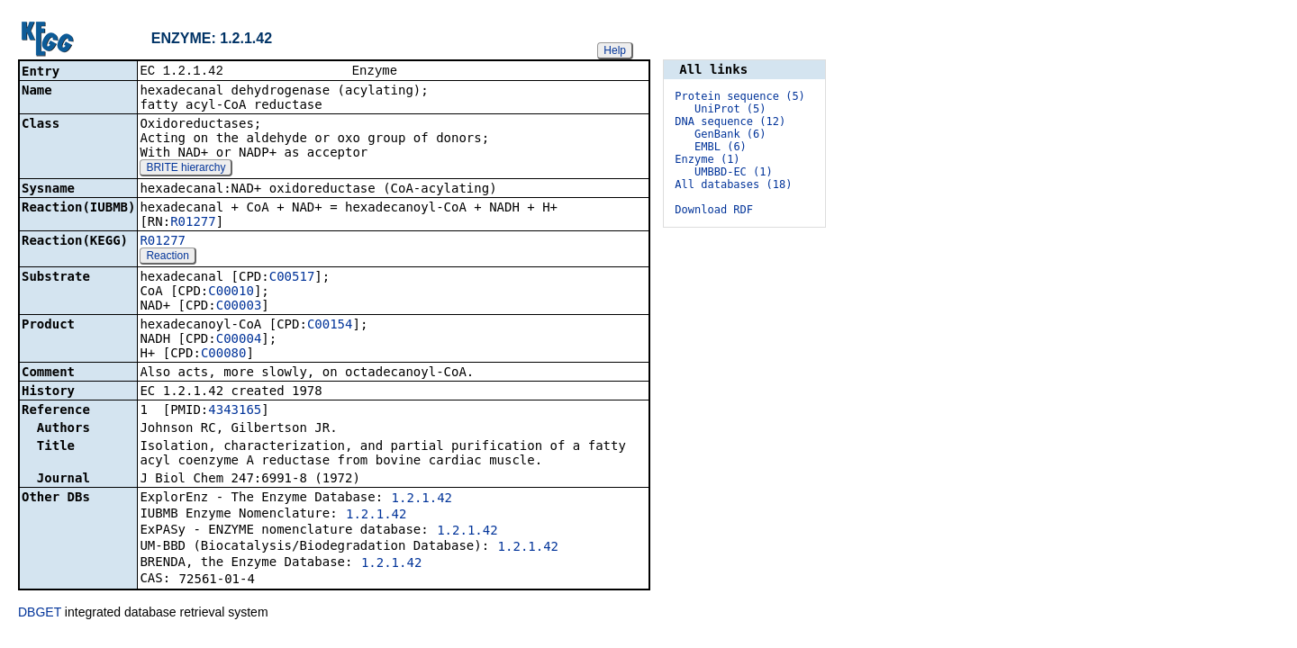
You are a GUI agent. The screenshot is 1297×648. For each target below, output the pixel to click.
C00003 (239, 307)
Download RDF (714, 209)
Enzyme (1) (707, 159)
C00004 (239, 340)
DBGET (39, 614)
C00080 (224, 354)
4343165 (234, 411)
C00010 (231, 292)
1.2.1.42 (422, 499)
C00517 (292, 278)
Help (614, 50)
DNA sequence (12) (730, 121)
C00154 (330, 326)
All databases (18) (733, 184)
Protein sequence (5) (740, 96)
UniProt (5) (730, 109)
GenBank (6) (730, 134)
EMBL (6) (720, 146)
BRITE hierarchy (185, 169)
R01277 (193, 223)
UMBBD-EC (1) (733, 172)
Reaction (167, 257)
